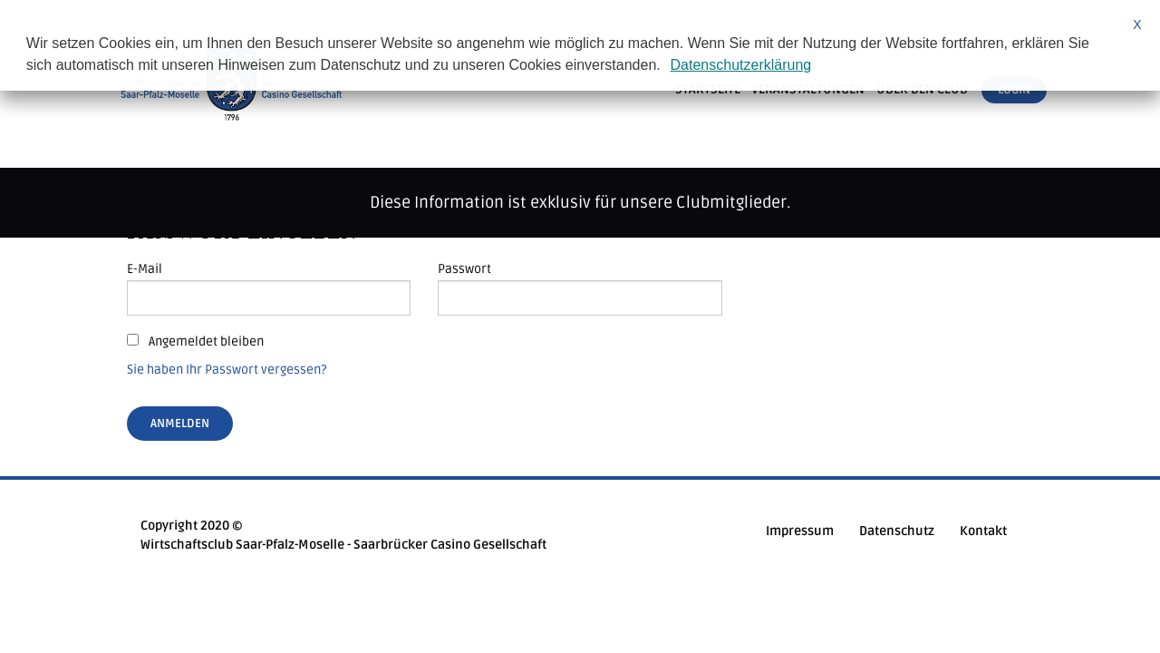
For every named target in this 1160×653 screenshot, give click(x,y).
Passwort (464, 269)
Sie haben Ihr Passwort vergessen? (226, 369)
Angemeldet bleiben (195, 341)
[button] (667, 67)
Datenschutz (896, 531)
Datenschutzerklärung (741, 65)
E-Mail (144, 269)
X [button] (1137, 24)
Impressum (800, 531)
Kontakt (983, 531)
